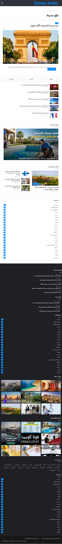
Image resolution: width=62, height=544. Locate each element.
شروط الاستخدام (5, 541)
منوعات (55, 205)
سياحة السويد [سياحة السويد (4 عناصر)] (57, 467)
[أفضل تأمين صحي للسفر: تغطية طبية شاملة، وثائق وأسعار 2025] (31, 450)
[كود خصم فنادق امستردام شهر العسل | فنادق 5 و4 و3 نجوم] (51, 385)
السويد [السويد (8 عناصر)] (58, 465)
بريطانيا (55, 232)
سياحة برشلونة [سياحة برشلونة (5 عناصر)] (35, 467)
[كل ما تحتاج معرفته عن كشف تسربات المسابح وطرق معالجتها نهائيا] (51, 427)
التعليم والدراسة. (53, 235)
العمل (56, 222)
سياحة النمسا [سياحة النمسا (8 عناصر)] (50, 467)
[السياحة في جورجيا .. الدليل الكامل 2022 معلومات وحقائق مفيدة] (45, 178)
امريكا (56, 252)
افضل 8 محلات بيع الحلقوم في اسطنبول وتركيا (38, 92)
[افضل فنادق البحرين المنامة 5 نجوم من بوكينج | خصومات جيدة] (11, 397)
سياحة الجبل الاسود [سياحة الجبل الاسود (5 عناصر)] (8, 465)
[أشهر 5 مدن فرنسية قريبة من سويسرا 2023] (54, 101)
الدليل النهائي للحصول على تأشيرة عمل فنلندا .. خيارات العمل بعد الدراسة (12, 173)
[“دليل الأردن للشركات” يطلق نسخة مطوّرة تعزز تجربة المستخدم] (11, 439)
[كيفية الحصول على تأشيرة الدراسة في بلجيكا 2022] (25, 188)
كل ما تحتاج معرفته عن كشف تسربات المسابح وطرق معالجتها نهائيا (38, 158)
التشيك (55, 258)
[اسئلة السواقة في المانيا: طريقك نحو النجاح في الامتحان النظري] (51, 450)
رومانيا (55, 225)
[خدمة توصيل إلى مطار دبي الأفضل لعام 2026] (11, 427)
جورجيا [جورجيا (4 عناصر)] (30, 465)
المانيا (56, 220)
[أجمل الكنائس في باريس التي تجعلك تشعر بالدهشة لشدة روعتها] (54, 108)
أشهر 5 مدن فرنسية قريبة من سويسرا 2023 (38, 99)
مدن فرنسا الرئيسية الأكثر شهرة (44, 25)
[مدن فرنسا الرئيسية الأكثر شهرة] (30, 47)
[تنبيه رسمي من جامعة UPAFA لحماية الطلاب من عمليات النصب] (31, 427)
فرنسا (56, 23)
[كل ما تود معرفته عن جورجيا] (31, 397)
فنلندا (56, 250)
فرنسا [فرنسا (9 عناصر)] (59, 470)
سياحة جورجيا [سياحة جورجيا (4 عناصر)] (20, 467)
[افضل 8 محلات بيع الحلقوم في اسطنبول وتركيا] (54, 94)
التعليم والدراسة (53, 210)
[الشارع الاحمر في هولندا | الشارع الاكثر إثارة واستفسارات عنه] (54, 87)
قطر (56, 255)
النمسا (56, 237)
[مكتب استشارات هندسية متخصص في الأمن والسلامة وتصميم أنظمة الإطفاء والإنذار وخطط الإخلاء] (11, 450)
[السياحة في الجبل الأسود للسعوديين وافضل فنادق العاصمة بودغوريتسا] (11, 385)
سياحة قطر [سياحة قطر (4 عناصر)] (13, 467)
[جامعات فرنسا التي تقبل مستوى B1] (54, 115)
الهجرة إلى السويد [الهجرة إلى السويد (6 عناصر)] (37, 465)
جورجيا (55, 227)
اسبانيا (56, 240)
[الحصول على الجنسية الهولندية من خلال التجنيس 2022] (25, 181)
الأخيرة (31, 79)
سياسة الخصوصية (13, 541)
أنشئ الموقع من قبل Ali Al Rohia (32, 538)
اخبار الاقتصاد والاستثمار (52, 245)
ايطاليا (56, 247)
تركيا (56, 215)
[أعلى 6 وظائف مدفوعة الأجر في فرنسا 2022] (31, 409)
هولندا (56, 217)
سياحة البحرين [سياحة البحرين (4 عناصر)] (17, 465)
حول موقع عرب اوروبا (22, 541)
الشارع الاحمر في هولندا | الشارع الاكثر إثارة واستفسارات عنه (35, 85)
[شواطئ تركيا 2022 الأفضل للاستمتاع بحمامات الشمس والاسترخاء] (31, 385)
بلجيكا (56, 242)
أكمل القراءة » (52, 69)
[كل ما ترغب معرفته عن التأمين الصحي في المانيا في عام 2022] (51, 409)
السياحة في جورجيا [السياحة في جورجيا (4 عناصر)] (51, 465)
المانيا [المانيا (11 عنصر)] (44, 465)
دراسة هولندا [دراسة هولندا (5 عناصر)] (24, 465)
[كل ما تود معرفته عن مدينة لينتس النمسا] (51, 397)
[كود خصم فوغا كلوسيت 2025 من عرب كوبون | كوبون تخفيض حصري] (31, 439)
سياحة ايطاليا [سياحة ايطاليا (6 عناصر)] (42, 467)
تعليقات (11, 79)
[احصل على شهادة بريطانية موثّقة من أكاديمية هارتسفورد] (51, 439)
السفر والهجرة (54, 207)
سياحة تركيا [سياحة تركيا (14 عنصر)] (27, 467)
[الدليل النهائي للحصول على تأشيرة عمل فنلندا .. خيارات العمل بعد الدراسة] (25, 174)
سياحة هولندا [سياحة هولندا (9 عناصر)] (6, 467)
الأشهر (51, 79)
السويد (55, 230)
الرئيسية (56, 10)
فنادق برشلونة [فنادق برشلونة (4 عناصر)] (52, 470)
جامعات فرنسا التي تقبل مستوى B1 (40, 113)
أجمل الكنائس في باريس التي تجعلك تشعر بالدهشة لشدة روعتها (34, 106)
